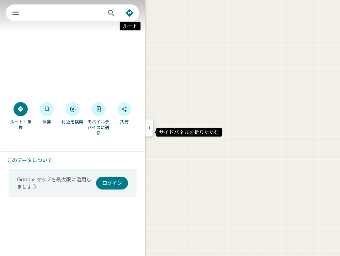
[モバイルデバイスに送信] (98, 118)
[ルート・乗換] (21, 115)
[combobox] (65, 13)
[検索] (111, 14)
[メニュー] (16, 13)
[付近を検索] (73, 113)
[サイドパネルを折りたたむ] (149, 128)
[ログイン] (112, 183)
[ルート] (129, 13)
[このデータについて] (33, 160)
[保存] (47, 113)
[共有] (124, 113)
